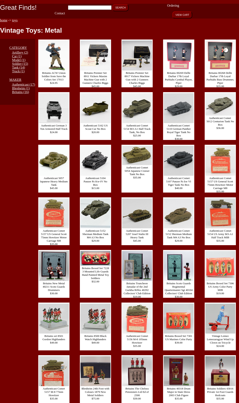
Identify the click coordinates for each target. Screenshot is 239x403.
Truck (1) (18, 71)
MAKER (15, 80)
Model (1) (18, 60)
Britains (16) (20, 92)
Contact (60, 13)
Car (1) (17, 56)
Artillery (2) (20, 52)
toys (15, 20)
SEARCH (120, 7)
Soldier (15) (20, 64)
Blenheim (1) (21, 88)
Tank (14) (18, 67)
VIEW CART (182, 15)
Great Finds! (18, 7)
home (3, 20)
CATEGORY (18, 47)
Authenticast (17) (23, 84)
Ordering (173, 5)
